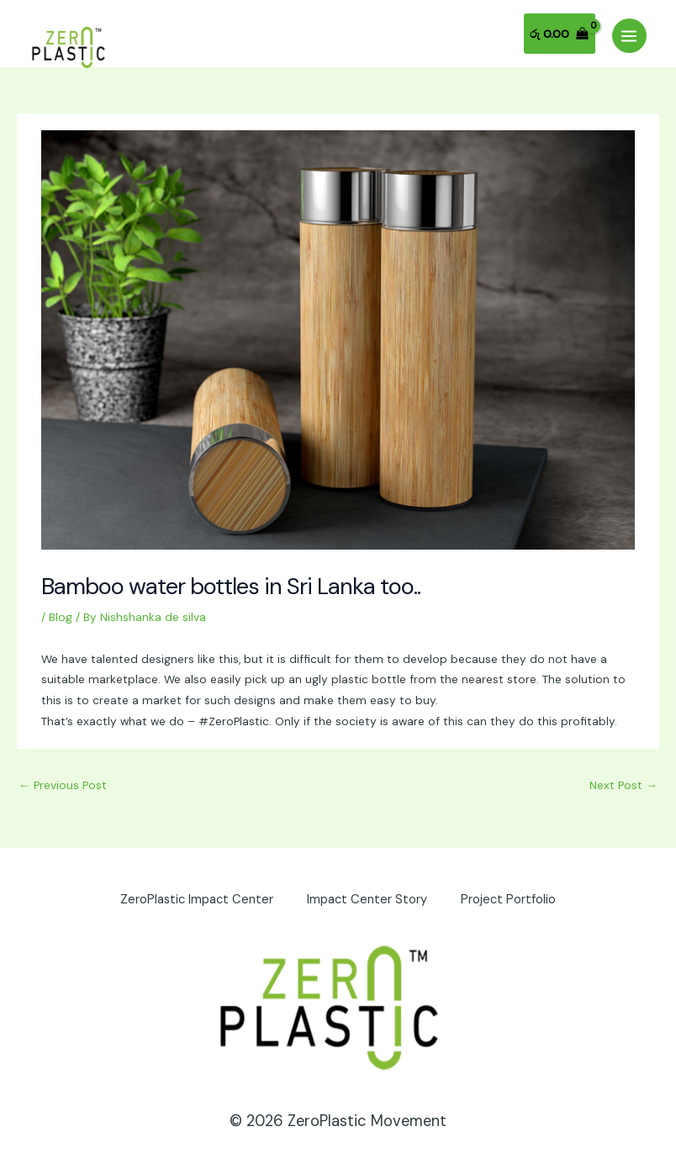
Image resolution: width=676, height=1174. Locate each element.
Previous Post (62, 784)
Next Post (623, 784)
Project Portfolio (508, 900)
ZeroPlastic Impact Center (196, 900)
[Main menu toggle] (629, 35)
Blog (60, 616)
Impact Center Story (367, 900)
